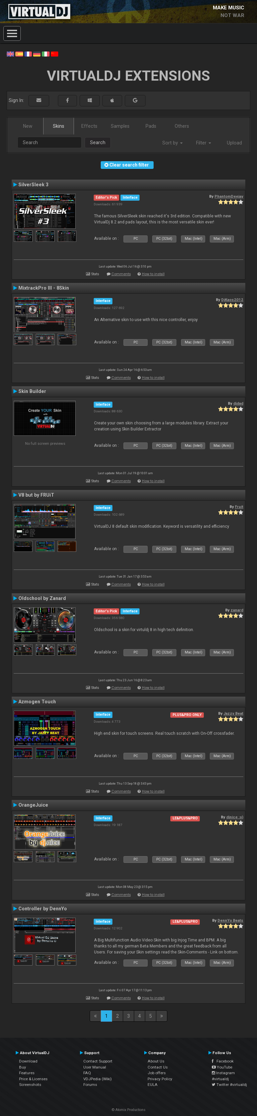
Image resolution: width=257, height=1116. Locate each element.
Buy (22, 1067)
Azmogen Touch (37, 701)
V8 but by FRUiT (36, 495)
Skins (58, 126)
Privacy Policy (160, 1079)
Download (28, 1061)
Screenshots (30, 1084)
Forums (90, 1084)
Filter (203, 142)
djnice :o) (234, 817)
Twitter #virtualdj (229, 1084)
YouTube (222, 1067)
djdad (238, 403)
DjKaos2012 (232, 299)
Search (97, 142)
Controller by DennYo (42, 908)
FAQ (87, 1073)
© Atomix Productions (129, 1110)
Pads (151, 126)
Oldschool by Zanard (42, 598)
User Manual (94, 1067)
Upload (234, 142)
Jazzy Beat (233, 713)
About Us (156, 1061)
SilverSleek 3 (33, 184)
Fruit (239, 506)
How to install (153, 274)
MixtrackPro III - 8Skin (43, 288)
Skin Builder (32, 391)
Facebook (223, 1061)
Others (182, 126)
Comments (121, 274)
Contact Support (97, 1061)
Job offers (157, 1073)
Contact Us (158, 1067)
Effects (89, 126)
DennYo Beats (230, 920)
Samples (120, 126)
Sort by (172, 142)
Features (26, 1073)
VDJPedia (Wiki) (97, 1079)
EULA (153, 1084)
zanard (237, 610)
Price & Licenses (33, 1079)
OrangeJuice (33, 805)
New (27, 126)
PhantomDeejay (229, 196)
